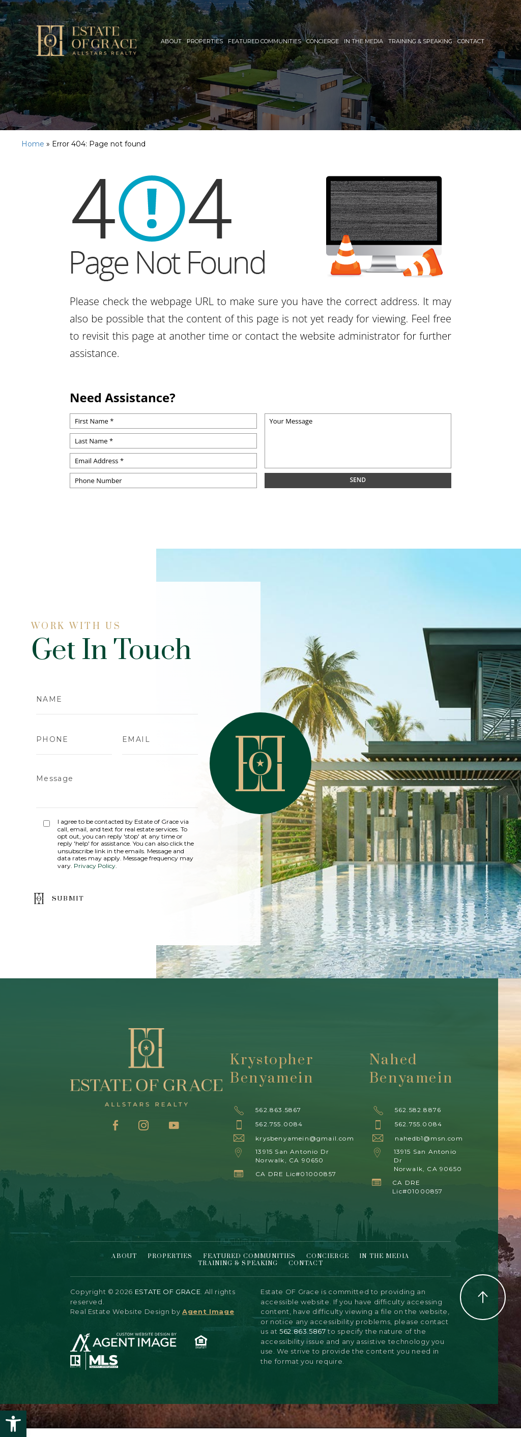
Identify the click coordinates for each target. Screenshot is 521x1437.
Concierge (322, 41)
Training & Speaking (420, 41)
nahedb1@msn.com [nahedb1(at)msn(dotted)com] (429, 1138)
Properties (205, 41)
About (171, 41)
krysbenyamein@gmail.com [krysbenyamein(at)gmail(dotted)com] (304, 1138)
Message (117, 786)
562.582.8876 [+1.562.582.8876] (418, 1110)
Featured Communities (264, 41)
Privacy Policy (94, 866)
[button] (13, 1424)
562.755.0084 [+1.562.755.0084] (279, 1124)
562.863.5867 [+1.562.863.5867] (278, 1110)
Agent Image (208, 1311)
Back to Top (483, 1297)
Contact (470, 41)
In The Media (363, 41)
